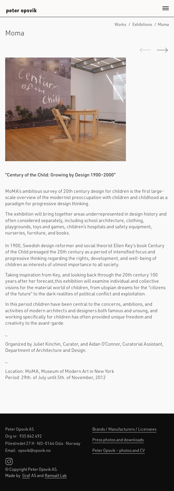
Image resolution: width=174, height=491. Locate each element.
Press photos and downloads (118, 439)
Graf (26, 475)
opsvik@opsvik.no (34, 450)
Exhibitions (142, 24)
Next (160, 50)
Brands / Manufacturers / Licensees (124, 429)
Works (120, 24)
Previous (145, 50)
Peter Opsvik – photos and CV (118, 450)
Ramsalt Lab (56, 475)
